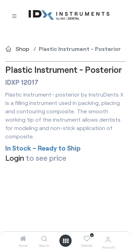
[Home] (23, 238)
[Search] (44, 238)
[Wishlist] (87, 239)
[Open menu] (65, 241)
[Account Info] (108, 239)
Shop (22, 48)
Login (14, 157)
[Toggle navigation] (14, 15)
